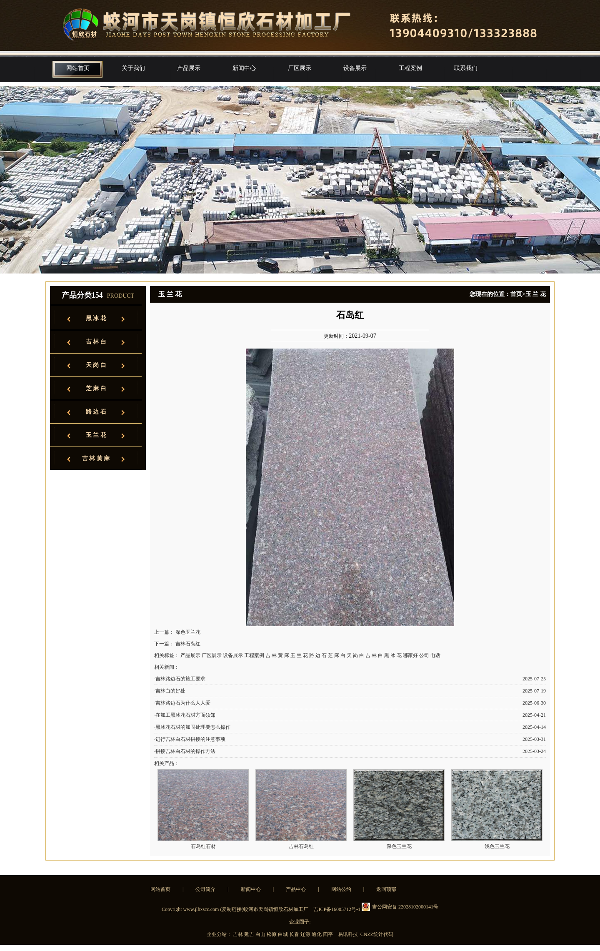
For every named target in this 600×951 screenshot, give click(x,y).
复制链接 (232, 909)
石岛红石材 (203, 846)
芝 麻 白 (96, 388)
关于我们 (133, 68)
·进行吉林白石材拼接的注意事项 (189, 739)
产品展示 (188, 68)
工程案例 (410, 68)
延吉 (249, 934)
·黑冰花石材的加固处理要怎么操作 (192, 727)
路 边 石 (96, 412)
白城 (283, 934)
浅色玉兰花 (497, 846)
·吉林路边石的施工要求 (179, 679)
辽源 (306, 934)
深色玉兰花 (187, 632)
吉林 (238, 934)
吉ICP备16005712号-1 (336, 909)
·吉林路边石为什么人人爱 (182, 703)
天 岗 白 (96, 365)
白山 (261, 934)
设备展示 (355, 68)
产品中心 (296, 889)
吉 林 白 (96, 342)
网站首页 (78, 68)
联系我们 (466, 68)
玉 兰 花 (96, 435)
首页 (516, 294)
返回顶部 (386, 889)
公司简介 (205, 889)
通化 (317, 934)
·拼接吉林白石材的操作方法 (184, 751)
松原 (272, 934)
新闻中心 (244, 68)
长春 (294, 934)
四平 (328, 934)
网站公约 (341, 889)
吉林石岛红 (187, 644)
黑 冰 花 (96, 318)
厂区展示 (299, 68)
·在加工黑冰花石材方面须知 (184, 715)
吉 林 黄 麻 (96, 458)
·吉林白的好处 (169, 691)
